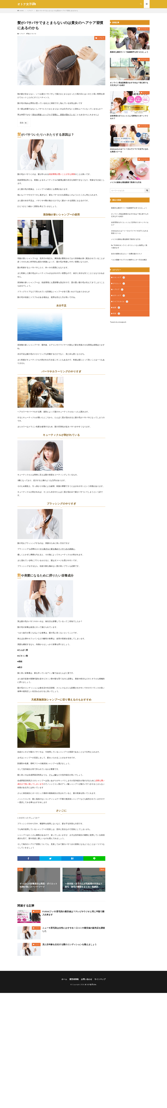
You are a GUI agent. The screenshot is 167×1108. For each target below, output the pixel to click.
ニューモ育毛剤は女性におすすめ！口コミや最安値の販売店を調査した (73, 929)
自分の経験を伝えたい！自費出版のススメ (126, 254)
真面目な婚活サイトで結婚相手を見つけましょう (129, 52)
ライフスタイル (144, 28)
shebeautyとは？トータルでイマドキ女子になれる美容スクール (129, 150)
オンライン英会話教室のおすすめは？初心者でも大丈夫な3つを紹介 (129, 84)
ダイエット (145, 92)
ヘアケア (30, 10)
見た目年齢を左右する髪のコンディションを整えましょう (69, 944)
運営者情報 (74, 979)
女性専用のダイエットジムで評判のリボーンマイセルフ (129, 117)
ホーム (64, 979)
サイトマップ (100, 979)
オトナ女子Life (26, 4)
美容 (116, 314)
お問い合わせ (86, 979)
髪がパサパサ (32, 34)
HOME (21, 10)
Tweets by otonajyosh (118, 323)
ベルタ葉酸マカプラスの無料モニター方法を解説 (129, 260)
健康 (116, 308)
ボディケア (119, 296)
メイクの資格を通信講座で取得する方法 (125, 182)
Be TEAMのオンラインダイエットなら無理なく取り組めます (129, 246)
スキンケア (119, 277)
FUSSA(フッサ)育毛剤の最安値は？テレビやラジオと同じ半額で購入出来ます (73, 913)
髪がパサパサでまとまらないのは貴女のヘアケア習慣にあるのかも (57, 10)
